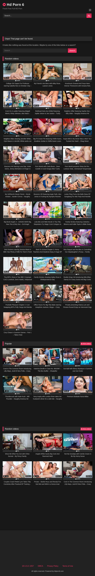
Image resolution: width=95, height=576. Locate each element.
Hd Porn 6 (13, 4)
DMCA (40, 566)
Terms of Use (67, 566)
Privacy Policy (52, 566)
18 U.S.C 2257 (28, 566)
